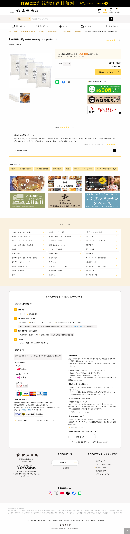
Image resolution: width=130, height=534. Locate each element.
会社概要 (65, 468)
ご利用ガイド (99, 461)
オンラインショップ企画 (83, 169)
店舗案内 (94, 520)
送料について (33, 322)
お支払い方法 (44, 335)
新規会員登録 (32, 314)
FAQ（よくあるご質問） (103, 464)
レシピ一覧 (42, 520)
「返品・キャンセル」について (79, 412)
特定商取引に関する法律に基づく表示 (76, 520)
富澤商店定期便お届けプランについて (67, 322)
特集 (67, 169)
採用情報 (101, 520)
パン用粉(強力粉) (66, 31)
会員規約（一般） (101, 467)
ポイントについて (47, 322)
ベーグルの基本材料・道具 (106, 169)
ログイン (22, 314)
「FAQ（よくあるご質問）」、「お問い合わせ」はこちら (88, 442)
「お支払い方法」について (44, 420)
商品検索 (34, 520)
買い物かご (22, 322)
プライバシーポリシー (102, 474)
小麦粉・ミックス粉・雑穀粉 (48, 31)
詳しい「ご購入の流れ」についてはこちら (33, 343)
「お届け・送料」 (78, 326)
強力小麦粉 (78, 31)
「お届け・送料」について (24, 420)
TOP (27, 520)
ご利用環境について (75, 427)
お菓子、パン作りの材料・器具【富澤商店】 (22, 31)
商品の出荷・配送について (97, 81)
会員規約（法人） (101, 471)
